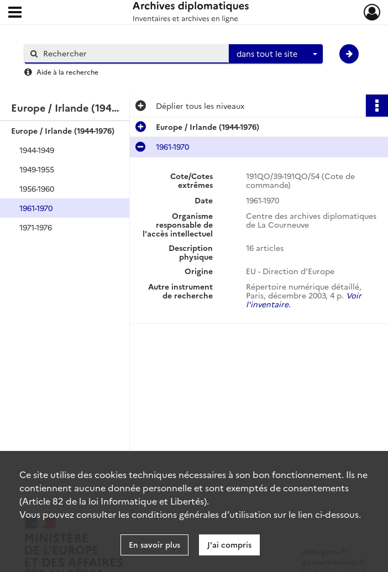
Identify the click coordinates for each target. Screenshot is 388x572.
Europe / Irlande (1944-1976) (62, 130)
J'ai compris (229, 544)
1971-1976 (35, 227)
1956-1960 (36, 188)
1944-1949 (36, 149)
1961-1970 (36, 207)
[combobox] (276, 54)
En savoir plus (154, 544)
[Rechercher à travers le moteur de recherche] (132, 53)
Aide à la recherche (67, 71)
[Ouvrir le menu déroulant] (15, 13)
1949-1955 (36, 169)
